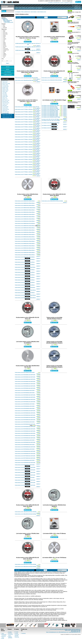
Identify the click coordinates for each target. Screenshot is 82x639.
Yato (4, 57)
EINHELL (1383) (5, 88)
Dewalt (4, 35)
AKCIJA (7, 66)
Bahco (4, 30)
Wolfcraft (4, 54)
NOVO (7, 69)
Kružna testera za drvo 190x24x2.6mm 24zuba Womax (25, 274)
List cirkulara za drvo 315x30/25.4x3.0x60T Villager (51, 117)
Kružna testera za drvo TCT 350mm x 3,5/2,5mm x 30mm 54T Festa (27, 164)
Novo (4, 25)
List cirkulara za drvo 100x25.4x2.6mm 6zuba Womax (54, 37)
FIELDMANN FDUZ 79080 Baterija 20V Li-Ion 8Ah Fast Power (74, 92)
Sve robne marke (5, 113)
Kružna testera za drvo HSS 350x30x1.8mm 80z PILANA (25, 397)
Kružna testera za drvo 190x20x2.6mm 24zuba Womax (25, 214)
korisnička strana (57, 2)
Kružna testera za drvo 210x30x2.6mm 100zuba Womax (25, 287)
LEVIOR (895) (4, 95)
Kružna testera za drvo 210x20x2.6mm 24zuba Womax (25, 282)
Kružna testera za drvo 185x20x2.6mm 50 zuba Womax (25, 223)
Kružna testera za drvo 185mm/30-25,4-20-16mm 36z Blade (27, 505)
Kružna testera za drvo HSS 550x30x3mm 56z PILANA (24, 449)
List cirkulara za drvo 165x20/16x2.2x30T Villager (50, 122)
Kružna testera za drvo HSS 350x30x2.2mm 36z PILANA (25, 401)
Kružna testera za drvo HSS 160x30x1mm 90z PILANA (24, 464)
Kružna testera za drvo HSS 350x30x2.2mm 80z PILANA (25, 410)
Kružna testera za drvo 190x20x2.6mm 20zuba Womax (25, 262)
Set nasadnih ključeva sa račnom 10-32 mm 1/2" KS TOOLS (74, 102)
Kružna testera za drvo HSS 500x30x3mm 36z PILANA (24, 477)
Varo (4, 52)
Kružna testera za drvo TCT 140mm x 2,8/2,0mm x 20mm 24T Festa (28, 100)
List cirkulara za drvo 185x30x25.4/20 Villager (50, 111)
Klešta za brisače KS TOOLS (73, 53)
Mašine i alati (5, 19)
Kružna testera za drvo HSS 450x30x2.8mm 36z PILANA (25, 426)
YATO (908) (4, 92)
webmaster (79, 634)
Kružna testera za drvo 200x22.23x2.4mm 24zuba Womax (25, 290)
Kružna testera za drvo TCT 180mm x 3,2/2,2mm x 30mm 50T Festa (27, 134)
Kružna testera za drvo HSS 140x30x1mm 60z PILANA (24, 372)
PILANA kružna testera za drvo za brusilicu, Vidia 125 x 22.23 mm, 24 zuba (28, 47)
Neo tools (4, 46)
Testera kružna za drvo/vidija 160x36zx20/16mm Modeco (54, 318)
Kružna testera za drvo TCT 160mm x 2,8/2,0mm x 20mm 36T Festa (27, 119)
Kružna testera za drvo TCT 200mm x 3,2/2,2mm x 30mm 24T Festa (27, 126)
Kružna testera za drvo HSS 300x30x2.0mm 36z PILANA (25, 467)
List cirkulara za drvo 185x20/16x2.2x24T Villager (50, 109)
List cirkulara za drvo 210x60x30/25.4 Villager (50, 127)
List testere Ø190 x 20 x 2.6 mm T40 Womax (54, 557)
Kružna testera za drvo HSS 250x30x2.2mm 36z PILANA (25, 383)
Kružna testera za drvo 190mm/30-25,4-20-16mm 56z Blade (25, 566)
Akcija (4, 26)
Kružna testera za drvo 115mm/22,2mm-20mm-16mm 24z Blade (28, 71)
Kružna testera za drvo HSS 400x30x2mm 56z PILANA (24, 406)
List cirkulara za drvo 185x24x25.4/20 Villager (50, 108)
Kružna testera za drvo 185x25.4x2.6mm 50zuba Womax (25, 239)
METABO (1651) (5, 87)
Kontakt (16, 633)
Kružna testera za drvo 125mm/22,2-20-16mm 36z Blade (52, 77)
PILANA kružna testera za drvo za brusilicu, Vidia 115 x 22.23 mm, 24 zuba (28, 44)
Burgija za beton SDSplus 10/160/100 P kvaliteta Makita (73, 63)
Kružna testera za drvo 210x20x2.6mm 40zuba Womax (25, 232)
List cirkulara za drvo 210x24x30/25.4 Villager (50, 110)
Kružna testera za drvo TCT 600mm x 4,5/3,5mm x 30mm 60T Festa (27, 174)
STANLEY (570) (5, 104)
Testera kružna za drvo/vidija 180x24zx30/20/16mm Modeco (54, 366)
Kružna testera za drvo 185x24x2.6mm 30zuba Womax (25, 269)
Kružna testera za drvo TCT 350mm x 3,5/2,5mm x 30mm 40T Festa (27, 159)
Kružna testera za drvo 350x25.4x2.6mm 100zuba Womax (25, 297)
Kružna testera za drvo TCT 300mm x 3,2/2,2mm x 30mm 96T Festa (27, 161)
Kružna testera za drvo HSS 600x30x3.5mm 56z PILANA (25, 480)
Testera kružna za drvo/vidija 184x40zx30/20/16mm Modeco (54, 342)
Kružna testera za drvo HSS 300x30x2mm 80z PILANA (24, 392)
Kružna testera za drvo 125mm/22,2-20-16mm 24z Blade (54, 71)
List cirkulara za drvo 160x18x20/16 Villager (54, 100)
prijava (71, 2)
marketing (50, 2)
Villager (4, 53)
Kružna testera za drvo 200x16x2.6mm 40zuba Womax (25, 241)
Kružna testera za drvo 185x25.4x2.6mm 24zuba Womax (25, 267)
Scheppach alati (6, 49)
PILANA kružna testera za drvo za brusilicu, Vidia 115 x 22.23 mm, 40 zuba (27, 37)
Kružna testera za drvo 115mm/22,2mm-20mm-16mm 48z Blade (26, 80)
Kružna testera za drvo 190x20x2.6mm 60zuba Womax (25, 227)
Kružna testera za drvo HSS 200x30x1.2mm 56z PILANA (25, 374)
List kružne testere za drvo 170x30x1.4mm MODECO (27, 534)
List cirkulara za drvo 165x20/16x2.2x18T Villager (50, 105)
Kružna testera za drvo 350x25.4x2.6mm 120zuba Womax (25, 295)
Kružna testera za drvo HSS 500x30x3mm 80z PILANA (24, 444)
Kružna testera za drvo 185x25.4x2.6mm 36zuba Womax (25, 207)
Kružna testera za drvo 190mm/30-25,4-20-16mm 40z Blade (25, 564)
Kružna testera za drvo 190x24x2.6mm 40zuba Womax (25, 277)
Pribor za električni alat (7, 20)
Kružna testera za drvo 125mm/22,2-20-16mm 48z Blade (52, 80)
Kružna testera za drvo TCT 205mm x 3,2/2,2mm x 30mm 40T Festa (27, 139)
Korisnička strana (4, 637)
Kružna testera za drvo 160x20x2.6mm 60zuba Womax (25, 203)
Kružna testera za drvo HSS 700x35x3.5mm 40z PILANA (25, 455)
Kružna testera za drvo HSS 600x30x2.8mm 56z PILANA (25, 451)
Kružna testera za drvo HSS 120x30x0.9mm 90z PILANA (27, 366)
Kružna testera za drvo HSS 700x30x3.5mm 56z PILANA (25, 458)
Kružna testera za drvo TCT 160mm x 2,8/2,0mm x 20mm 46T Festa (27, 124)
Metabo (4, 43)
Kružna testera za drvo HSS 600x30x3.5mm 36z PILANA (25, 453)
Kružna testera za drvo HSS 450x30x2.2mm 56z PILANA (25, 417)
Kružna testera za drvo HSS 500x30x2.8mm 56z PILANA (25, 437)
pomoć (62, 2)
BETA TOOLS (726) (5, 100)
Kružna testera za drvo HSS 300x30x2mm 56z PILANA (24, 390)
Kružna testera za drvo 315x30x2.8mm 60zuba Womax (25, 292)
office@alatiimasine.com (63, 632)
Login (3, 633)
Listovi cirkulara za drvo (8, 22)
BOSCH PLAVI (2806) (6, 83)
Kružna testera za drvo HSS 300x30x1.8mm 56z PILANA (25, 388)
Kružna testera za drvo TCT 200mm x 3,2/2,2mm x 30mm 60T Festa (27, 141)
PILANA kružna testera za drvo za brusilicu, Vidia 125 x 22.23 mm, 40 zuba (28, 51)
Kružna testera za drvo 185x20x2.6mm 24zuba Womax (25, 225)
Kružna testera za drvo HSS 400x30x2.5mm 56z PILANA (25, 475)
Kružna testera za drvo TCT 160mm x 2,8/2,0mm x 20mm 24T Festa (27, 111)
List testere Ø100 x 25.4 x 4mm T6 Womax (54, 533)
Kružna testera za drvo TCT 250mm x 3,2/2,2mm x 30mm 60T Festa (27, 151)
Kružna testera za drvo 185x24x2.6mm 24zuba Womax (25, 212)
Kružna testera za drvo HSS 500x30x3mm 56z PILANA (24, 440)
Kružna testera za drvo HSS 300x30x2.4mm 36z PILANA (25, 469)
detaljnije (38, 45)
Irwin (4, 40)
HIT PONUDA (7, 71)
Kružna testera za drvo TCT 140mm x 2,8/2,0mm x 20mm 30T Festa (27, 114)
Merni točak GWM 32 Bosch (73, 72)
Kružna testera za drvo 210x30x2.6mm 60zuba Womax (25, 264)
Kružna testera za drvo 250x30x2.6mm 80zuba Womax (25, 248)
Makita (4, 42)
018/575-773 (41, 0)
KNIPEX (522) (4, 110)
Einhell (4, 36)
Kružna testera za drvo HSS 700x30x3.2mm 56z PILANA (25, 482)
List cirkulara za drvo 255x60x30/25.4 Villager (50, 115)
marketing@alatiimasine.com (74, 632)
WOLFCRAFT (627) (5, 102)
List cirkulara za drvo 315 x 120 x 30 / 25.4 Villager (51, 120)
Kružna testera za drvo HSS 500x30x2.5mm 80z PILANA (25, 433)
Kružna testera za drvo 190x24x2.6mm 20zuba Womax (25, 257)
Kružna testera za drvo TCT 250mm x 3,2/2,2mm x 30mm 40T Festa (27, 149)
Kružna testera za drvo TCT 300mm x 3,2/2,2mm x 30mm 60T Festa (27, 156)
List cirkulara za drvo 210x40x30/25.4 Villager (50, 125)
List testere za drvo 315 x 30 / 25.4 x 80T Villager (50, 119)
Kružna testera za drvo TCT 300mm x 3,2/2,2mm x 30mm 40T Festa (27, 154)
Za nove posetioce (10, 632)
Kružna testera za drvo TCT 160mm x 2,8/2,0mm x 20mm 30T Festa (27, 116)
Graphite (4, 38)
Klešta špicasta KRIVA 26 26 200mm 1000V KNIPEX (73, 82)
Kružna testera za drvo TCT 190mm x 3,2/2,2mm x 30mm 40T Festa (27, 131)
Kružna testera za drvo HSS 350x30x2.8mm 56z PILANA (25, 415)
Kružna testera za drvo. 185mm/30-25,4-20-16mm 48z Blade (25, 511)
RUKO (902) (4, 93)
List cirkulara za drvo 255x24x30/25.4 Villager (50, 113)
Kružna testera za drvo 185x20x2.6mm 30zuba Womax (25, 234)
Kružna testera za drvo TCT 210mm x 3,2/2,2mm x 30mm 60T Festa (27, 146)
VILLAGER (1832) (5, 86)
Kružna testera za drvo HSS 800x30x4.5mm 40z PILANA (25, 462)
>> (46, 17)
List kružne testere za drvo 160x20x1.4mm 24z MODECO (27, 342)
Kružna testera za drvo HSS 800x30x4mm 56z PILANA (24, 460)
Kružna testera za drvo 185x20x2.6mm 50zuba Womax (25, 272)
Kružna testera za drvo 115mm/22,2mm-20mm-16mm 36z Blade (26, 77)
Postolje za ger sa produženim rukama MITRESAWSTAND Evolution (74, 43)
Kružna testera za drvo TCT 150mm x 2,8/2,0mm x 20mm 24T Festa (27, 109)
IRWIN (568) (4, 105)
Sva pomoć (10, 634)
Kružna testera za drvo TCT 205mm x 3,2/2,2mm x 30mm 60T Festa (27, 144)
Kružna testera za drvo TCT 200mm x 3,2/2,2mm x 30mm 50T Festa (27, 129)
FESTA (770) (4, 97)
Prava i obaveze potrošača (10, 636)
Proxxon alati (5, 48)
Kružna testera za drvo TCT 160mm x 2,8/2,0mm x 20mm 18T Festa (27, 106)
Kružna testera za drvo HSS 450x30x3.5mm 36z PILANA (25, 435)
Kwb (4, 41)
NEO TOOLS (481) (5, 111)
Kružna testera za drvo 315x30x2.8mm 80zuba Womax (25, 254)
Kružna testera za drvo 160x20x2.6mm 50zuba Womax (25, 205)
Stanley (4, 51)
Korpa (3, 638)
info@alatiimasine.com (53, 632)
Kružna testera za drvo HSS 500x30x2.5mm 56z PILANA (25, 431)
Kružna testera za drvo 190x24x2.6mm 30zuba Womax (25, 259)
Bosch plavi (5, 32)
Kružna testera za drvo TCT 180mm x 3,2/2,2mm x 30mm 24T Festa (27, 121)
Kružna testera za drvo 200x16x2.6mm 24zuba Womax (25, 221)
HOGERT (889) (5, 96)
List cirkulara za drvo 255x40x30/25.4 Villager (50, 114)
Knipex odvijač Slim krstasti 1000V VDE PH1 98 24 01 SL (73, 23)
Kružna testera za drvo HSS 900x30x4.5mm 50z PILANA (25, 485)
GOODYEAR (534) (5, 109)
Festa (4, 37)
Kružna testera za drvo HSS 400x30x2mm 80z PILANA (24, 408)
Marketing (17, 637)
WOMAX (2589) (5, 84)
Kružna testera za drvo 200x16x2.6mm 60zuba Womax (25, 236)
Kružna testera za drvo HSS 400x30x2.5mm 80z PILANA (25, 419)
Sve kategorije (4, 18)
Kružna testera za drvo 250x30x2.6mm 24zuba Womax (25, 243)
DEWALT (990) (5, 91)
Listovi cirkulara (7, 21)
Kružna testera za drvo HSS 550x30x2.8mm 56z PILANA (25, 446)
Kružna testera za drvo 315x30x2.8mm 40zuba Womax (25, 252)
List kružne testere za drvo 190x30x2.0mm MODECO (54, 505)
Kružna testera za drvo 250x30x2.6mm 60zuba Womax (25, 250)
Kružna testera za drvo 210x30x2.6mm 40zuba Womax (25, 230)
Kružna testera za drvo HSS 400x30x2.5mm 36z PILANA (25, 472)
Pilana (4, 47)
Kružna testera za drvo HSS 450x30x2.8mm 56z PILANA (25, 428)
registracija (67, 2)
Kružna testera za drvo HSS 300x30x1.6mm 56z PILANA (25, 379)
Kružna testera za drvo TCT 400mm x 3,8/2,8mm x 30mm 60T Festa (27, 169)
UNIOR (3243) (4, 82)
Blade (4, 31)
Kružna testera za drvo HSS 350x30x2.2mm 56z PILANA (25, 399)
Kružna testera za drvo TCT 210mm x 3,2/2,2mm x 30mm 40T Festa (27, 136)
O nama (16, 631)
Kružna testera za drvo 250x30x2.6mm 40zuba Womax (25, 245)
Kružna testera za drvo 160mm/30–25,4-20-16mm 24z (27, 318)
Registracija (4, 634)
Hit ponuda (5, 27)
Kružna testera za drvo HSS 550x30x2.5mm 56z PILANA (25, 442)
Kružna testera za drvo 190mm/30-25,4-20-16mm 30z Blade (27, 558)
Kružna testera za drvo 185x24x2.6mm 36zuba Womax (25, 216)
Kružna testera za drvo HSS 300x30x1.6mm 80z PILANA (25, 381)
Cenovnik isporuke (17, 635)
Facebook (23, 633)
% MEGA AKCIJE (8, 74)
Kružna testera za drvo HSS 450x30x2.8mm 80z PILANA (25, 424)
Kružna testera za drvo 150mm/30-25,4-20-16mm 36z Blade (54, 195)
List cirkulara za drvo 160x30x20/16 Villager (49, 106)
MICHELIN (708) (5, 101)
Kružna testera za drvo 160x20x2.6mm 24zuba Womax (27, 195)
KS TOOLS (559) (5, 106)
